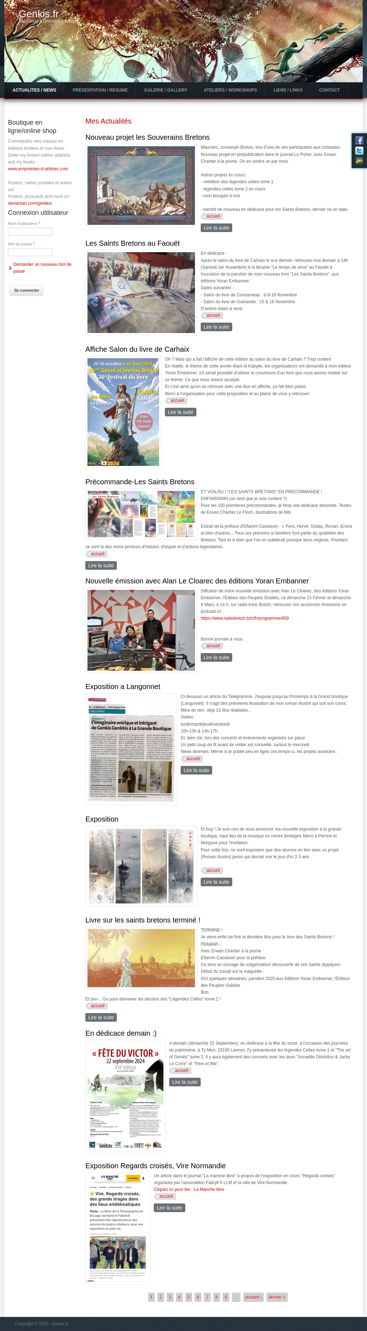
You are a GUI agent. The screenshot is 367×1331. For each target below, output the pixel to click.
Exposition (101, 819)
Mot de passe (21, 244)
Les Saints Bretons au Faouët (132, 243)
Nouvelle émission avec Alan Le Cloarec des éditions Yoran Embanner (197, 581)
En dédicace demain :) (121, 1033)
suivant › (254, 1297)
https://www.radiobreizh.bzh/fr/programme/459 (245, 618)
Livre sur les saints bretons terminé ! (142, 920)
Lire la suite (218, 228)
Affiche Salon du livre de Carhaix (137, 349)
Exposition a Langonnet (122, 686)
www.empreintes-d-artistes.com (38, 168)
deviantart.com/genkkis (30, 203)
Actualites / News (34, 90)
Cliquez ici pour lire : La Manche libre (189, 1189)
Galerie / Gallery (165, 90)
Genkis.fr (39, 14)
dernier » (276, 1297)
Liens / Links (287, 90)
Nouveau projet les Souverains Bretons (147, 137)
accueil (213, 216)
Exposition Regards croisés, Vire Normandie (155, 1166)
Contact (329, 90)
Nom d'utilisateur (24, 223)
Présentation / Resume (100, 90)
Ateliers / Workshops (230, 90)
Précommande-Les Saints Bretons (140, 482)
